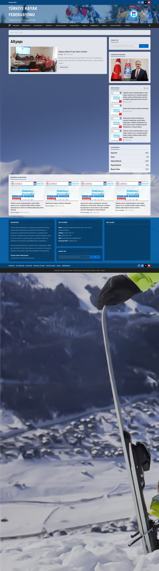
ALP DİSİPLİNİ (37, 25)
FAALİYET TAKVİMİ (115, 25)
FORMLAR (12, 266)
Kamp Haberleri (116, 165)
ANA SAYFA (16, 25)
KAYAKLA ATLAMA (61, 25)
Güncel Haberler (24, 69)
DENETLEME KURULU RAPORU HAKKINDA (116, 110)
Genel (112, 157)
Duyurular (15, 69)
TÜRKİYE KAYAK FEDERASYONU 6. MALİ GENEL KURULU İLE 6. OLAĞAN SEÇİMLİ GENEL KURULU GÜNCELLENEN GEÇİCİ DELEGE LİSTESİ (116, 135)
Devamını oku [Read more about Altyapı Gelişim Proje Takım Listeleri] (64, 67)
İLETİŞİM (127, 25)
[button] (10, 25)
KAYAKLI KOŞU (74, 25)
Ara (144, 46)
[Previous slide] (144, 88)
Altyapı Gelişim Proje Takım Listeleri (34, 59)
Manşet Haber (34, 69)
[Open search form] (149, 26)
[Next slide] (147, 88)
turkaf (61, 54)
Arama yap (114, 40)
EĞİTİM (104, 25)
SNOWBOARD (94, 25)
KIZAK (84, 25)
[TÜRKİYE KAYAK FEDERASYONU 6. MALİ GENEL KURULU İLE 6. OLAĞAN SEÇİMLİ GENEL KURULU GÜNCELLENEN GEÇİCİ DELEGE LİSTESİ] (132, 191)
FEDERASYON (25, 25)
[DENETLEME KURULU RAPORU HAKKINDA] (62, 191)
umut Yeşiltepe (15, 212)
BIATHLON (48, 25)
